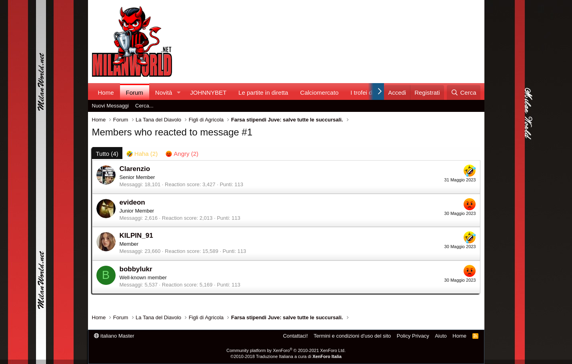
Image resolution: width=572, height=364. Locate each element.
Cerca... (144, 106)
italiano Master (114, 336)
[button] (178, 92)
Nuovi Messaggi (110, 106)
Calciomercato (319, 92)
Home (106, 92)
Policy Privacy (413, 336)
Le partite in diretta (263, 92)
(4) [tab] (107, 153)
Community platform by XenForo (286, 350)
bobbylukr (136, 269)
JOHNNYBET (208, 92)
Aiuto (441, 336)
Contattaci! (295, 336)
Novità (163, 92)
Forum (134, 92)
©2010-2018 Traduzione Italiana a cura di (286, 356)
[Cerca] (463, 92)
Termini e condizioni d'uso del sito (352, 336)
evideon (132, 202)
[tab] (142, 153)
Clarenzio (135, 169)
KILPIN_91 (136, 235)
